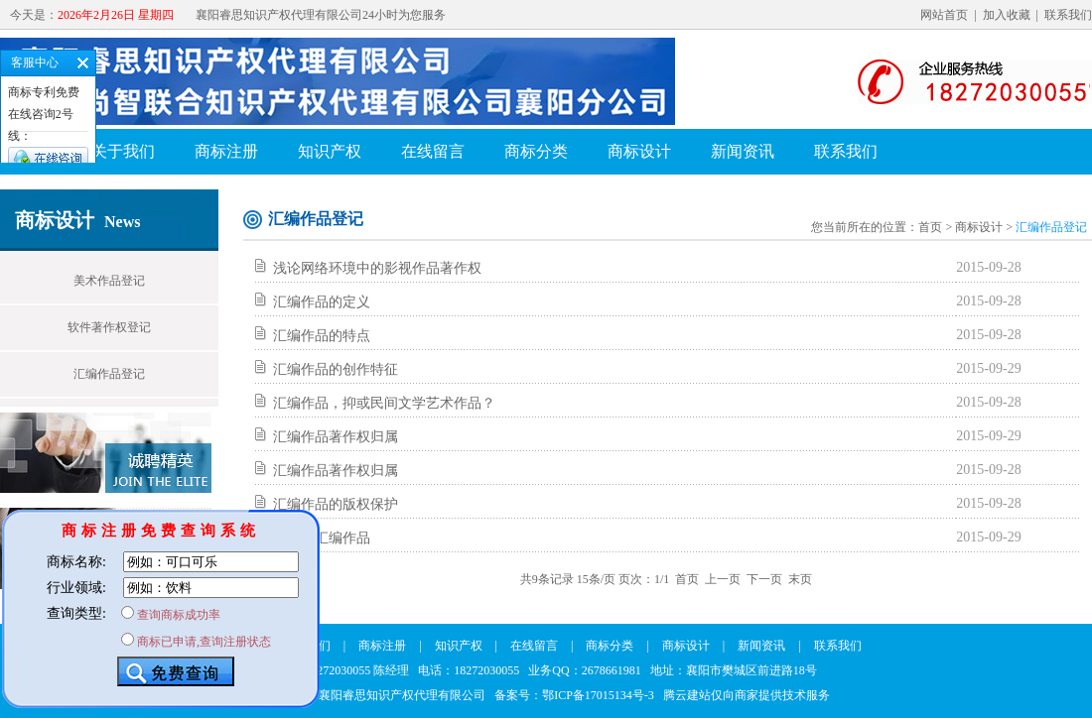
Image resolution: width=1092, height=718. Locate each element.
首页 (930, 227)
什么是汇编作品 (321, 538)
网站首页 (944, 15)
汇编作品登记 (109, 374)
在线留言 (433, 151)
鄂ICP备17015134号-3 (598, 695)
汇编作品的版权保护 (335, 504)
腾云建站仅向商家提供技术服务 (746, 695)
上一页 (723, 579)
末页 (800, 579)
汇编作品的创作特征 (335, 369)
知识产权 (329, 151)
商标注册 (226, 151)
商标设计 (639, 151)
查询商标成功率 (178, 615)
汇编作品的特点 (321, 335)
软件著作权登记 (109, 327)
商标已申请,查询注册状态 (204, 642)
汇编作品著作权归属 (335, 436)
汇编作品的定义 (321, 302)
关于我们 (123, 151)
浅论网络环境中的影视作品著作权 (377, 268)
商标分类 (536, 151)
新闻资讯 (742, 151)
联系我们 (1068, 15)
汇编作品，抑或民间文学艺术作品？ (384, 403)
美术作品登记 (109, 281)
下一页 (764, 579)
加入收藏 (1006, 15)
